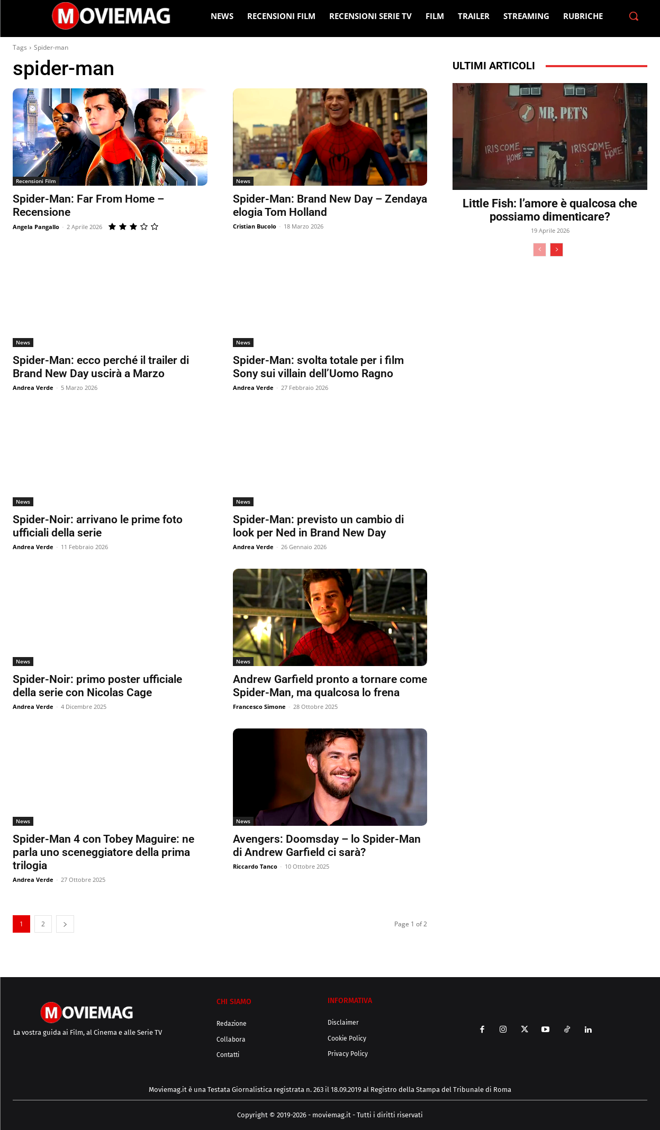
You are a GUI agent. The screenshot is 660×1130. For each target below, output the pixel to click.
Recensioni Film (36, 181)
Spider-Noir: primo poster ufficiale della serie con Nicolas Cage (97, 686)
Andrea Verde (33, 387)
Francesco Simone (259, 706)
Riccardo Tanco (255, 866)
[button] (633, 16)
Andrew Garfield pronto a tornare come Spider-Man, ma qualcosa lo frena (330, 686)
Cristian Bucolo (254, 226)
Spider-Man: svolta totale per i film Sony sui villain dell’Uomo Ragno (318, 367)
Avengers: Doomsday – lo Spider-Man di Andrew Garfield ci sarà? (327, 846)
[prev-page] (539, 250)
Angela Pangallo (36, 227)
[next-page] (65, 924)
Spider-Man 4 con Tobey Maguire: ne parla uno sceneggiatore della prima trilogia (103, 852)
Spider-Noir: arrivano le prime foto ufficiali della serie (98, 526)
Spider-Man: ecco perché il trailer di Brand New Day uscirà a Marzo (101, 367)
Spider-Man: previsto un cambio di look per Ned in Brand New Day (318, 526)
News (243, 181)
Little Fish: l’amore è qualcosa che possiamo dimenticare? (550, 210)
